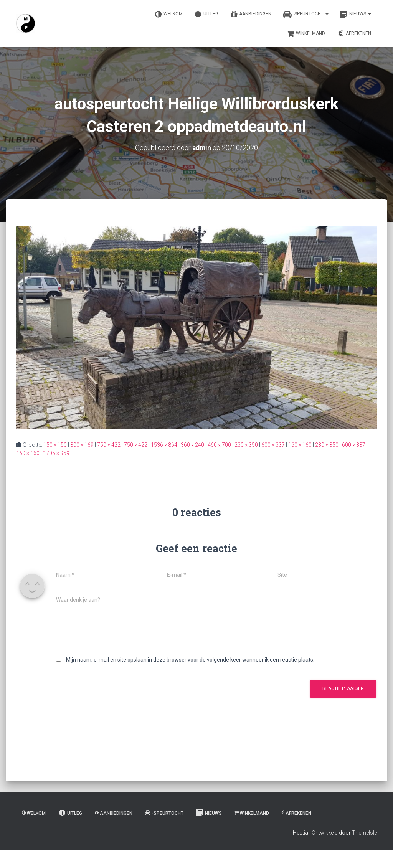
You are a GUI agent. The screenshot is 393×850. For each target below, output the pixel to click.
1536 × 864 (164, 444)
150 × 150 (55, 444)
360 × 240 (192, 444)
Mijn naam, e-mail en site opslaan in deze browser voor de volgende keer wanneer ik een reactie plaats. (190, 660)
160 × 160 (300, 444)
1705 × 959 (56, 453)
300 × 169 (82, 444)
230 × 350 (246, 444)
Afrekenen (354, 34)
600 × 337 (273, 444)
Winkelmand (306, 34)
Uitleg (206, 14)
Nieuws (355, 14)
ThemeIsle (364, 833)
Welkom (168, 14)
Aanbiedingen (250, 14)
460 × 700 (219, 444)
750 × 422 (109, 444)
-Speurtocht (306, 14)
